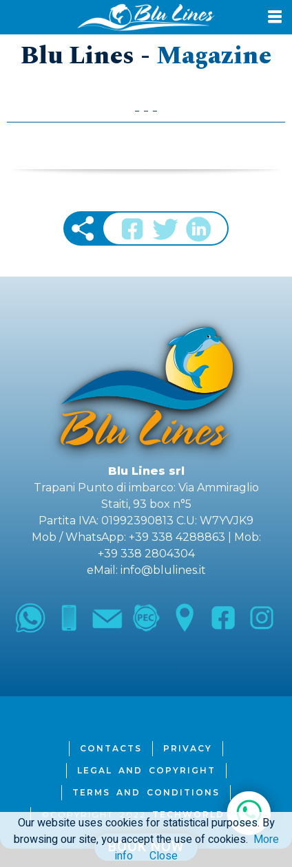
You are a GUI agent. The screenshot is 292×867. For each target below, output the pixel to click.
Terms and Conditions (146, 792)
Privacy (187, 748)
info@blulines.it (163, 570)
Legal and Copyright (146, 770)
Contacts (111, 748)
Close (163, 856)
